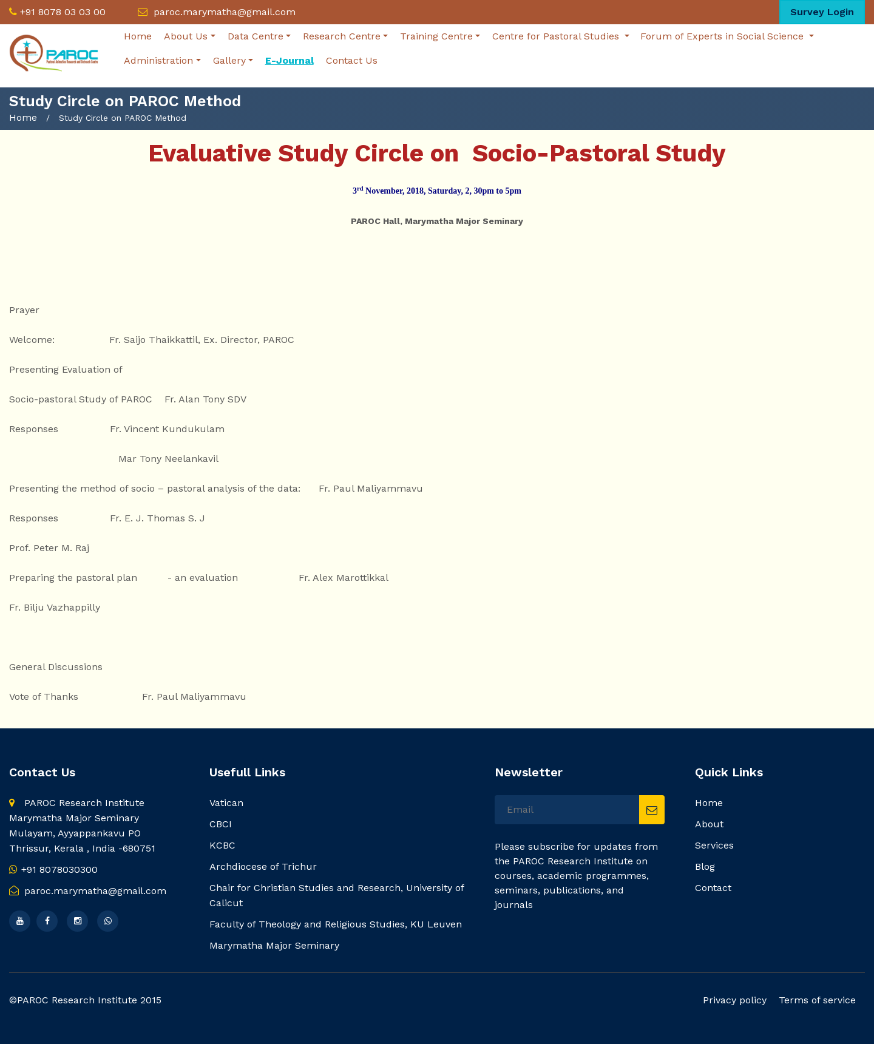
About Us (189, 36)
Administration (162, 60)
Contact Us (352, 60)
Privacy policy (735, 1000)
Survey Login (822, 12)
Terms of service (817, 1000)
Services (714, 845)
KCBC (222, 845)
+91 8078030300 (53, 869)
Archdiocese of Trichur (263, 866)
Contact (713, 887)
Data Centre (259, 36)
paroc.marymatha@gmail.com (225, 12)
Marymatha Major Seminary (274, 945)
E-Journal (289, 60)
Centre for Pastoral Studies (560, 36)
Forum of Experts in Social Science (727, 36)
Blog (705, 866)
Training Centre (440, 36)
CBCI (220, 824)
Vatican (226, 802)
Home (138, 36)
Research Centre (345, 36)
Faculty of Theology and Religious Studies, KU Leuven (335, 924)
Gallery (233, 60)
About (709, 824)
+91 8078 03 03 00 (63, 12)
